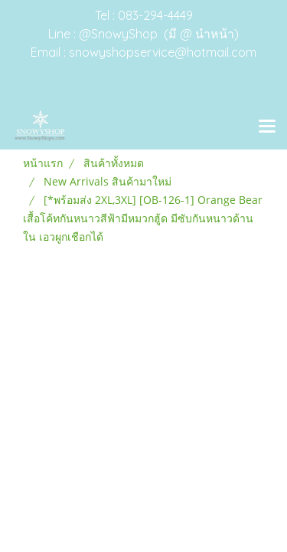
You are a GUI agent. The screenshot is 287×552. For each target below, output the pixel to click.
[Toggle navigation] (267, 127)
